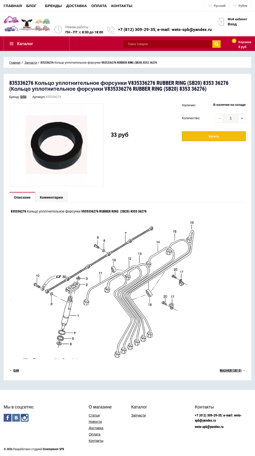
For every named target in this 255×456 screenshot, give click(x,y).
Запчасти (138, 415)
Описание (22, 197)
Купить (214, 136)
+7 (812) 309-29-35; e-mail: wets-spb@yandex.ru (165, 29)
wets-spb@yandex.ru (209, 426)
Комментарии (51, 197)
